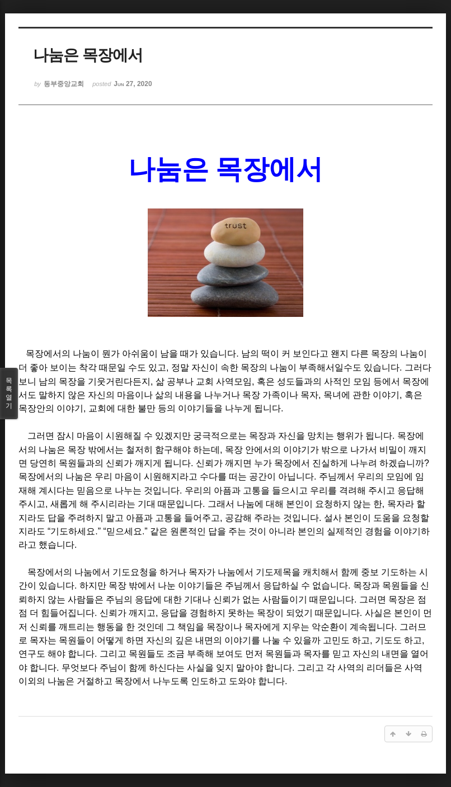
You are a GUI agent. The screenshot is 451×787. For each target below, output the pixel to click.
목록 (9, 393)
